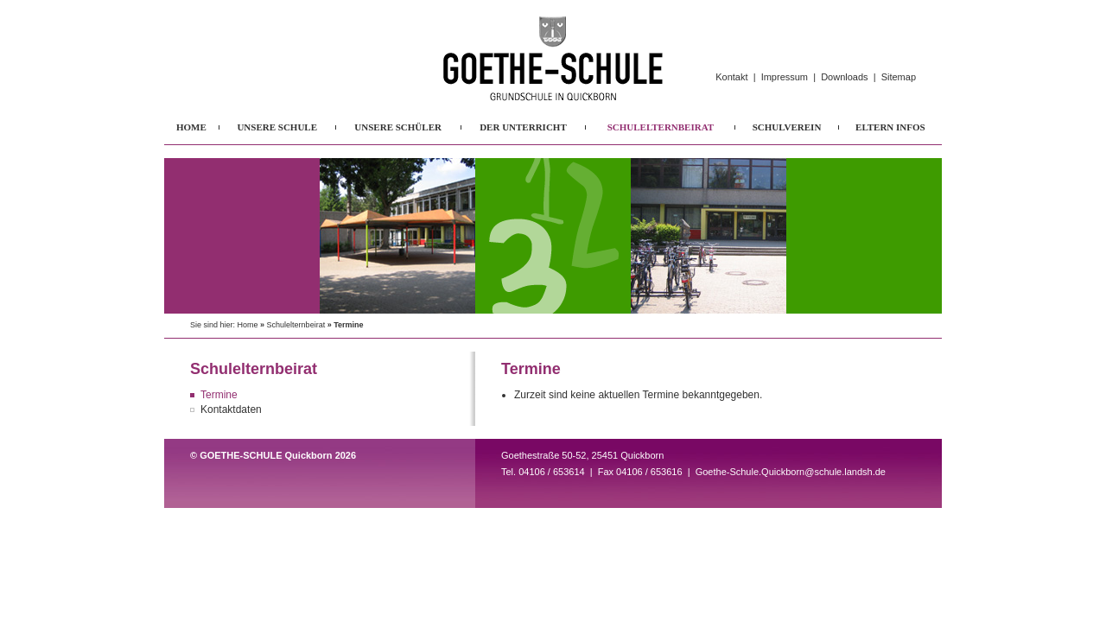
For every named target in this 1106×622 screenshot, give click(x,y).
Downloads (844, 77)
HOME (191, 127)
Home (248, 325)
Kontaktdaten (231, 409)
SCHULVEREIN (787, 127)
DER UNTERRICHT (523, 127)
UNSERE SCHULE (277, 127)
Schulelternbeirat (296, 325)
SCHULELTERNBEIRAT (661, 127)
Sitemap (898, 77)
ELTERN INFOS (890, 127)
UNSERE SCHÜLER (398, 127)
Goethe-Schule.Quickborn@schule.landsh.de (791, 471)
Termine (219, 395)
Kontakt (731, 77)
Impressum (784, 77)
